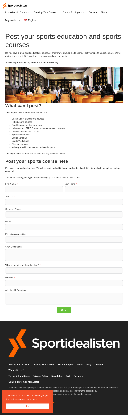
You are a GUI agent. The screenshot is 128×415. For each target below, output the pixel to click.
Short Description (13, 247)
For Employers (65, 364)
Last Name (70, 184)
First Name (10, 184)
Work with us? (16, 370)
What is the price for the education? (22, 265)
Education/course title (15, 234)
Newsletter (57, 376)
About (104, 12)
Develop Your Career (47, 12)
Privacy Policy (40, 376)
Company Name (13, 209)
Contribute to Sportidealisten (24, 382)
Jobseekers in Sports (18, 12)
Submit (63, 310)
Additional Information (15, 290)
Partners (78, 376)
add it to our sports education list (71, 168)
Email (8, 222)
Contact (93, 12)
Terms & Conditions (19, 376)
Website (9, 278)
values (45, 56)
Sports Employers (75, 12)
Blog (88, 364)
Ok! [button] (27, 406)
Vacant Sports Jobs (18, 364)
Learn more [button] (31, 399)
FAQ (68, 376)
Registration (13, 20)
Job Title (9, 196)
